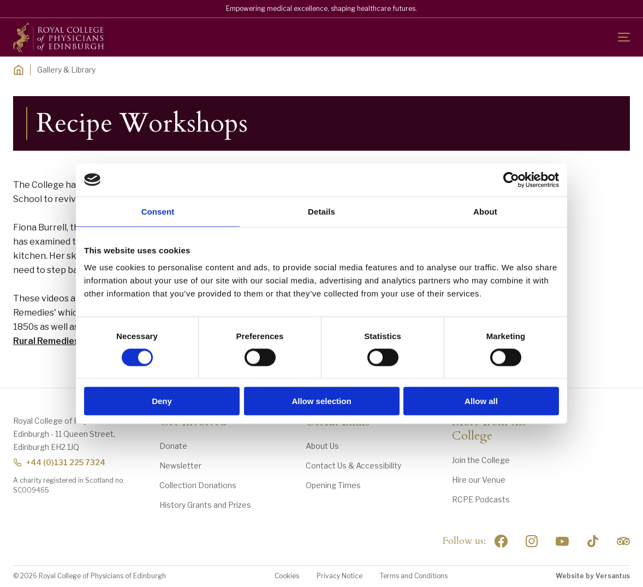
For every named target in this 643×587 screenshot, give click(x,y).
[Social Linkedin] (531, 541)
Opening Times (333, 485)
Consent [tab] (158, 211)
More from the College (489, 429)
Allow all (481, 401)
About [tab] (485, 211)
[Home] (18, 70)
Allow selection (321, 401)
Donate (173, 445)
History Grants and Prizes (205, 504)
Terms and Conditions (414, 576)
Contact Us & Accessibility (353, 465)
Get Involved (193, 422)
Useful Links (338, 422)
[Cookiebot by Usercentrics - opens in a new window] (511, 179)
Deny (162, 401)
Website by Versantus (593, 576)
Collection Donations (197, 485)
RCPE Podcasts (481, 499)
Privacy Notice (339, 576)
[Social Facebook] (501, 541)
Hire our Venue (478, 479)
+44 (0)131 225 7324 (59, 462)
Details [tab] (321, 211)
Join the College (481, 460)
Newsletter (180, 465)
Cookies (287, 576)
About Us (322, 445)
